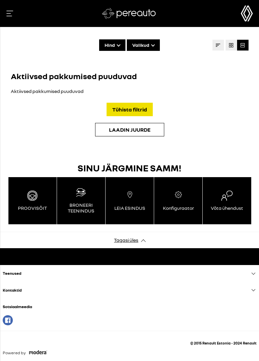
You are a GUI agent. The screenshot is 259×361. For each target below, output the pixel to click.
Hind (110, 45)
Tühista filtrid (129, 109)
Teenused (12, 273)
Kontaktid (12, 290)
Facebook (8, 320)
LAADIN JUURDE (129, 129)
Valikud (140, 45)
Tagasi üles (126, 240)
